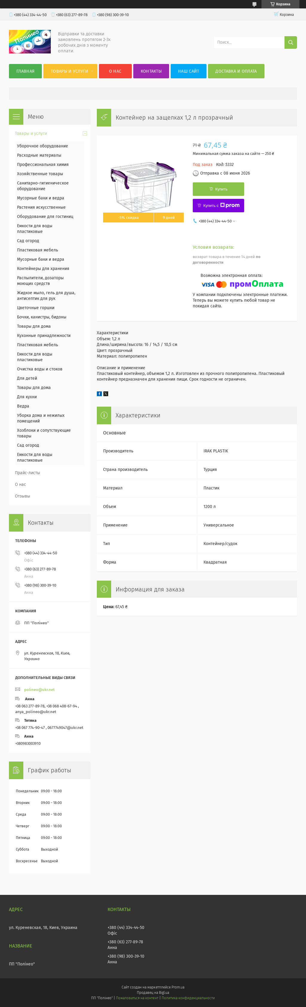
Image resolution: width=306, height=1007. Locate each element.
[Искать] (290, 42)
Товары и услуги (69, 71)
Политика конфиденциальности (188, 998)
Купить (221, 189)
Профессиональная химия (43, 164)
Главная (25, 71)
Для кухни (27, 396)
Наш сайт (188, 71)
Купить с (221, 205)
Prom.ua (178, 987)
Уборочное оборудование (42, 146)
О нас (115, 71)
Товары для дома (34, 326)
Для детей (27, 378)
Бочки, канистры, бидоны (41, 317)
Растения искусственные (41, 207)
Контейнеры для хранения (43, 268)
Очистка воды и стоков (39, 369)
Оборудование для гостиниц (45, 216)
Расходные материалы (39, 155)
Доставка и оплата (236, 71)
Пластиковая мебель (37, 250)
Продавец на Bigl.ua (153, 993)
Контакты (151, 71)
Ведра (23, 406)
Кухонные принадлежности (44, 335)
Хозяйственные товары (40, 173)
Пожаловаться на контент (137, 998)
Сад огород (28, 240)
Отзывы (22, 496)
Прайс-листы (27, 472)
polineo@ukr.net (39, 689)
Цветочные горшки (35, 307)
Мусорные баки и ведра (40, 198)
